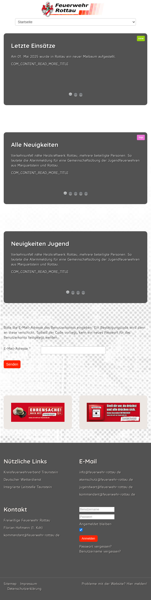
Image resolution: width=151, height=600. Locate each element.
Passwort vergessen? (95, 546)
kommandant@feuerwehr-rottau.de (107, 494)
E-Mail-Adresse (17, 348)
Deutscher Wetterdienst (22, 480)
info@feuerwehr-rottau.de (100, 472)
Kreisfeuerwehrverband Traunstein (31, 472)
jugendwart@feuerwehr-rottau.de (106, 487)
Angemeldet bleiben (95, 524)
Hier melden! (137, 584)
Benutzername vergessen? (100, 551)
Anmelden (88, 538)
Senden (12, 364)
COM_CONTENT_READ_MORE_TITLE (39, 64)
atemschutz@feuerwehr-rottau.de (106, 480)
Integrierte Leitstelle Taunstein (28, 487)
